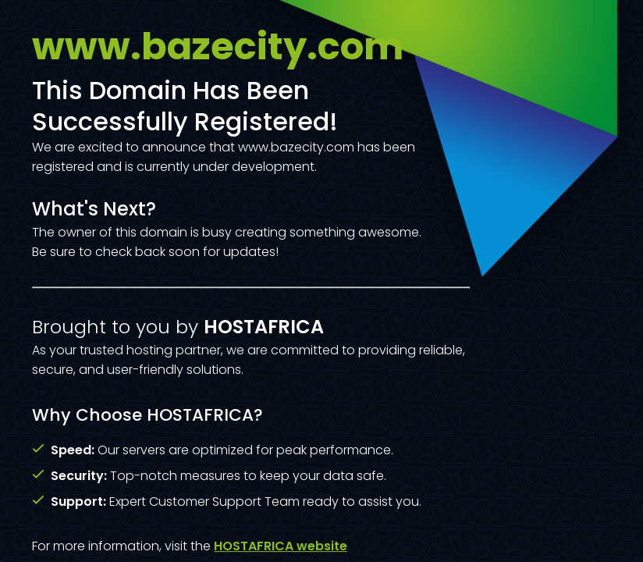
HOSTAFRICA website (280, 546)
